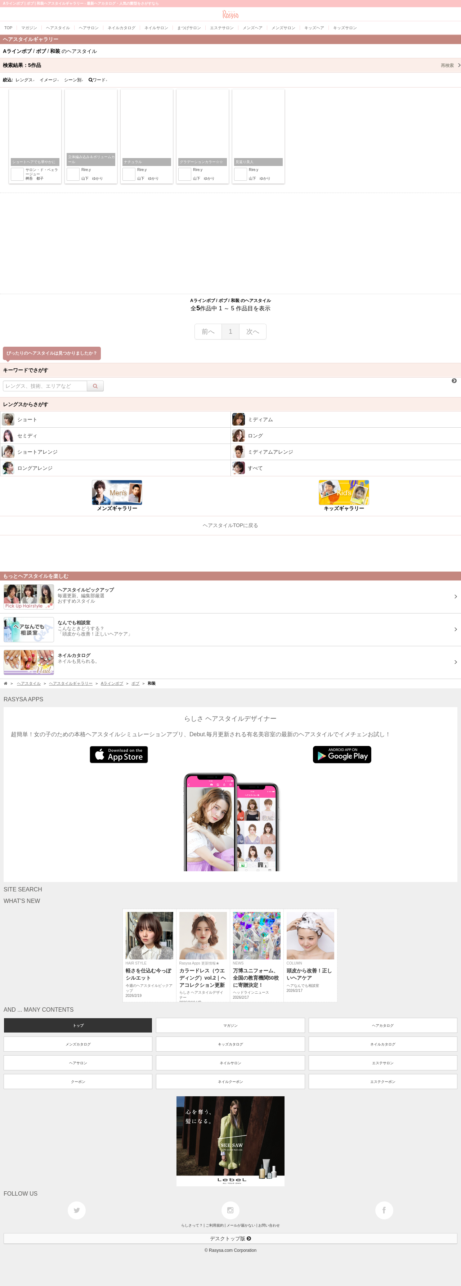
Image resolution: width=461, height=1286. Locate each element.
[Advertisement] (230, 243)
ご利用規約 (215, 1225)
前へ (208, 331)
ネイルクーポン (230, 1082)
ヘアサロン (78, 1063)
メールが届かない (241, 1225)
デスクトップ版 (230, 1238)
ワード (98, 79)
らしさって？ (192, 1225)
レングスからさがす (25, 404)
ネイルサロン (230, 1063)
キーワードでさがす (25, 370)
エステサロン (383, 1063)
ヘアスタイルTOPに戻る (231, 525)
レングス (25, 79)
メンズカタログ (78, 1044)
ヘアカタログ (383, 1026)
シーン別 (74, 79)
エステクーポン (382, 1082)
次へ (252, 331)
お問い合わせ (269, 1225)
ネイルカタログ (382, 1044)
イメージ (49, 79)
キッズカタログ (230, 1044)
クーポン (78, 1082)
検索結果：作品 (232, 65)
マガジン (230, 1026)
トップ (78, 1026)
